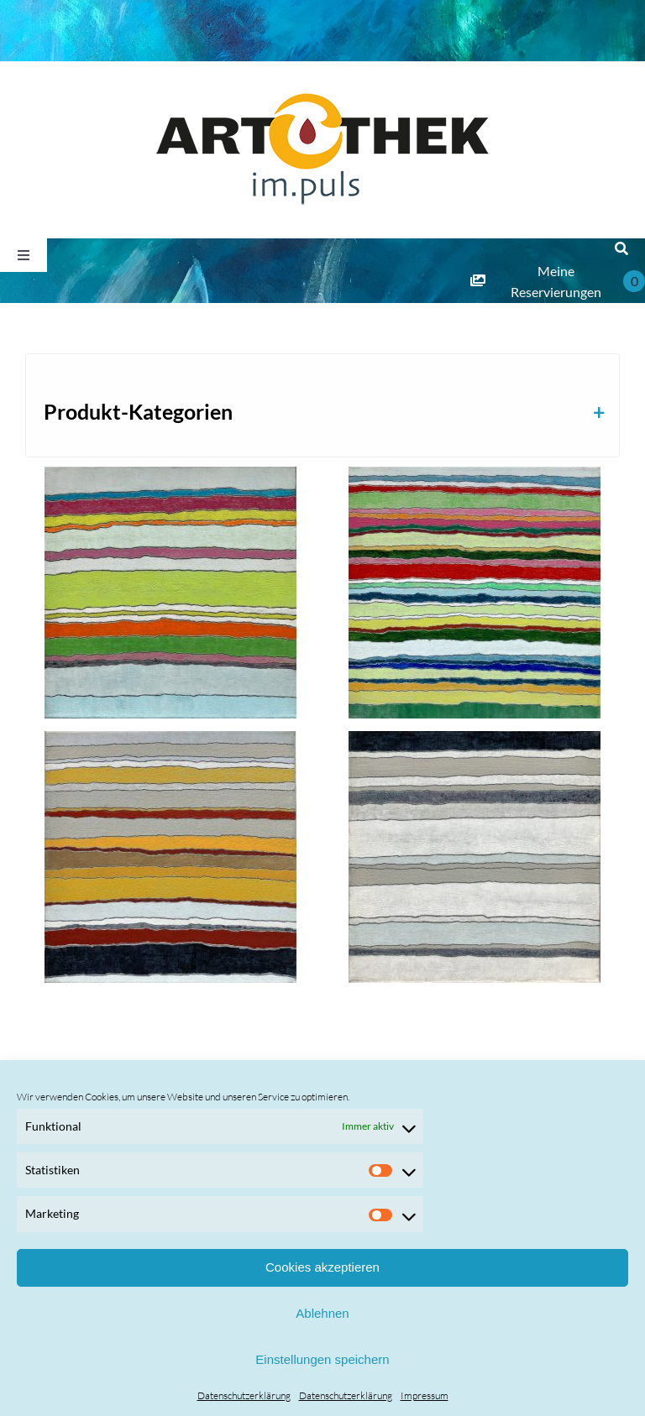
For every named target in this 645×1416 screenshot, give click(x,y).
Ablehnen (322, 1313)
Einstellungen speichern (322, 1359)
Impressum (424, 1395)
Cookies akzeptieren (322, 1267)
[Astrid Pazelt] (171, 592)
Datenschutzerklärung (244, 1395)
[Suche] (621, 249)
